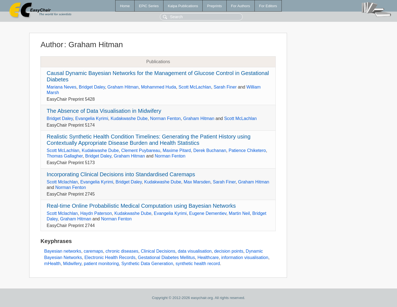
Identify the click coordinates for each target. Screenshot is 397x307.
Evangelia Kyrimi (91, 118)
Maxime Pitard (177, 150)
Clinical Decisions (158, 251)
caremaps (93, 251)
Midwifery (72, 263)
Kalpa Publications (183, 6)
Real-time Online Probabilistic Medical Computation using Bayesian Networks (141, 206)
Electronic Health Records (109, 257)
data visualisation (195, 251)
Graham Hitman (123, 87)
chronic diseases (122, 251)
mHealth (52, 263)
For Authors (240, 6)
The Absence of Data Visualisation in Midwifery (104, 111)
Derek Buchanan (209, 150)
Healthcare (208, 257)
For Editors (268, 6)
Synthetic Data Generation (147, 263)
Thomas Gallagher (65, 156)
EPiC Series (149, 6)
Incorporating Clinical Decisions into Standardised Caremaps (121, 174)
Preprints (214, 6)
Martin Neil (239, 213)
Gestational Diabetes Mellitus (166, 257)
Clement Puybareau (140, 150)
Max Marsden (197, 182)
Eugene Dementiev (207, 213)
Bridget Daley (92, 87)
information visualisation (244, 257)
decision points (228, 251)
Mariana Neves (61, 87)
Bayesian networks (62, 251)
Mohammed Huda (158, 87)
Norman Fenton (165, 118)
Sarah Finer (225, 87)
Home (125, 6)
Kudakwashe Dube (129, 118)
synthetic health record (198, 263)
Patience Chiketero (247, 150)
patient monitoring (101, 263)
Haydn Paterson (96, 213)
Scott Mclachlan (62, 182)
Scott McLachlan (194, 87)
